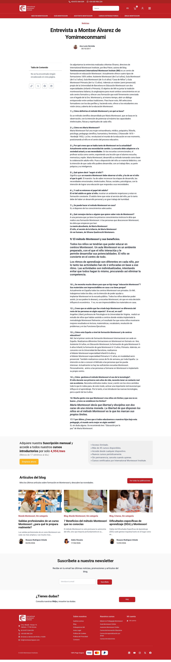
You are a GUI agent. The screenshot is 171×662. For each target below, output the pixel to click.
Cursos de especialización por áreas (110, 635)
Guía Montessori (61, 16)
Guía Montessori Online (108, 624)
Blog (66, 516)
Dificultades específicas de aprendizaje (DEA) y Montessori (128, 522)
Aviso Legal (77, 630)
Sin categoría (42, 516)
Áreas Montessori (132, 16)
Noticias (85, 23)
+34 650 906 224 (95, 2)
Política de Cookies (79, 633)
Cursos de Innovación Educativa (111, 630)
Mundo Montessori (26, 516)
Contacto (76, 640)
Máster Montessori (39, 16)
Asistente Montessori (83, 16)
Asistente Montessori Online (109, 627)
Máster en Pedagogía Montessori (111, 621)
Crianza (117, 516)
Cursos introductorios (108, 16)
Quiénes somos (78, 621)
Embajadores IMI (79, 627)
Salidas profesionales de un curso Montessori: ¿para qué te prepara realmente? (38, 524)
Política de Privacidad (80, 636)
